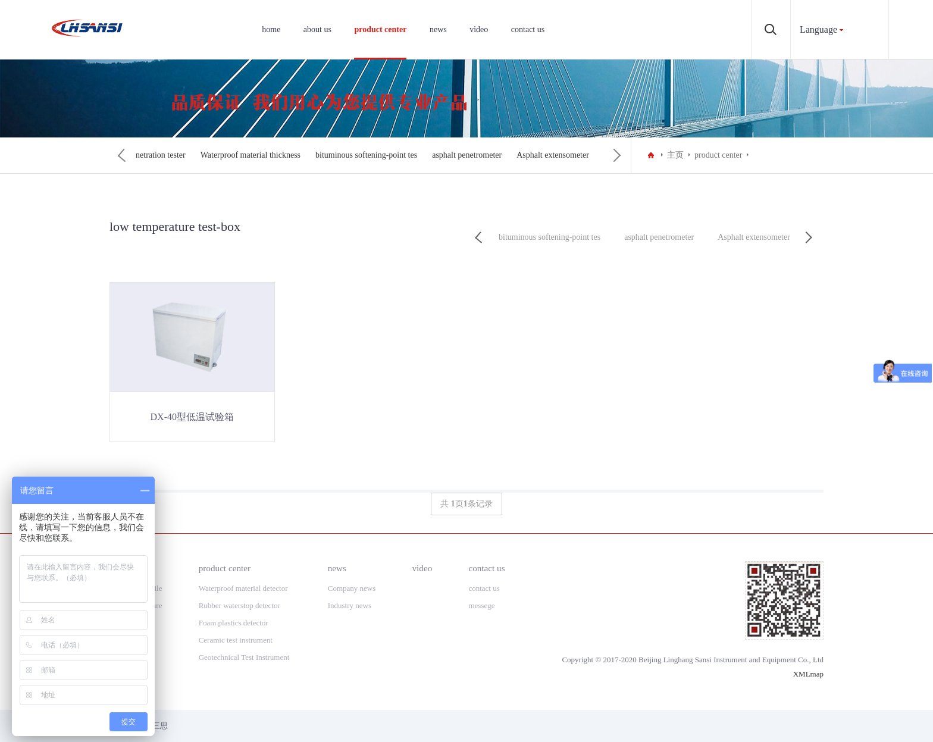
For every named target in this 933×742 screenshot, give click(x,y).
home (271, 29)
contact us (527, 29)
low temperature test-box (176, 155)
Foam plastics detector (233, 622)
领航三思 (152, 725)
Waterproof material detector (243, 588)
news (438, 29)
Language (818, 29)
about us (317, 29)
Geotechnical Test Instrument (245, 657)
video (478, 29)
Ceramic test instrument (236, 639)
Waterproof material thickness (356, 155)
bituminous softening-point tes (472, 155)
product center (380, 29)
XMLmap (808, 673)
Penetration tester (262, 155)
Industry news (349, 605)
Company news (352, 588)
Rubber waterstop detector (239, 605)
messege (481, 605)
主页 (675, 155)
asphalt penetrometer (573, 155)
